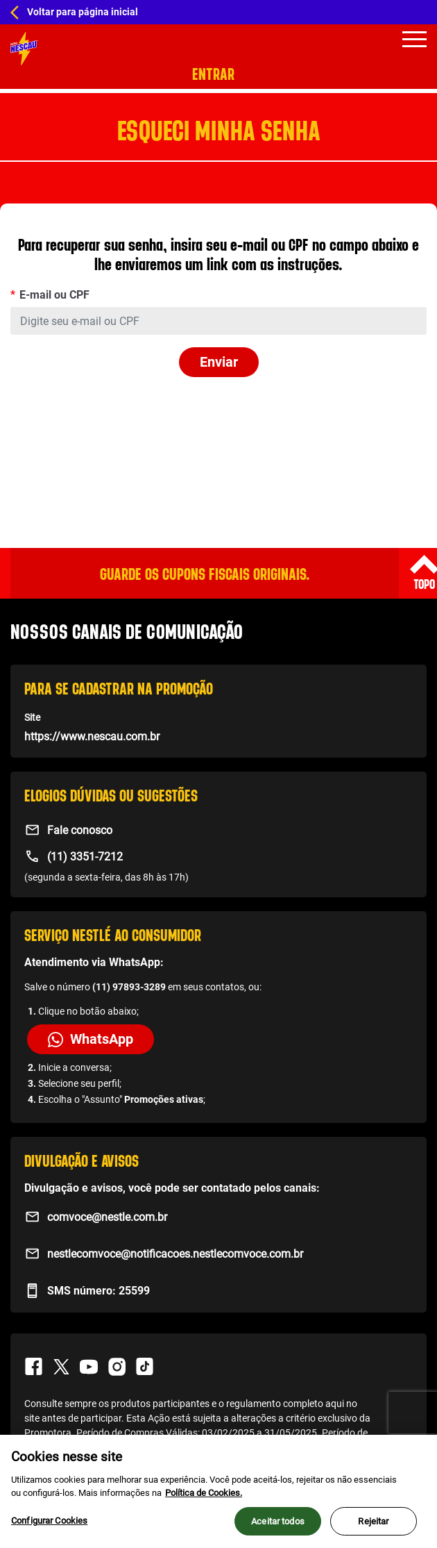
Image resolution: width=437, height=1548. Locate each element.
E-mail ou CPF (54, 294)
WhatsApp (90, 1039)
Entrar (213, 74)
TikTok (144, 1367)
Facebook (33, 1367)
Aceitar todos (278, 1528)
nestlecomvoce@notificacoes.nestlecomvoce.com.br (175, 1253)
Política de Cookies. (203, 1500)
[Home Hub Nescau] (218, 12)
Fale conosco (79, 830)
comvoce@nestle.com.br (107, 1217)
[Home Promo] (24, 48)
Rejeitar (373, 1528)
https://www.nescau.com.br (92, 736)
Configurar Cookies (49, 1527)
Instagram (117, 1367)
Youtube (89, 1367)
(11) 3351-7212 (85, 856)
